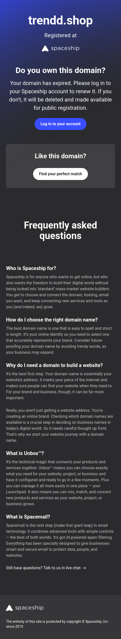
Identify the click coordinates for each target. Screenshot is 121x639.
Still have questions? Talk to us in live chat (46, 568)
